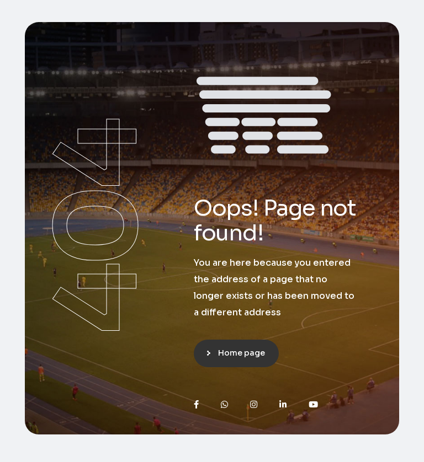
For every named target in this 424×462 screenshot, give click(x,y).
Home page (241, 353)
